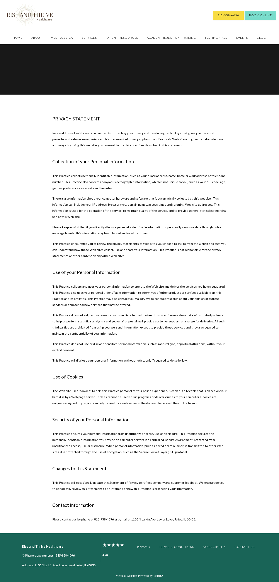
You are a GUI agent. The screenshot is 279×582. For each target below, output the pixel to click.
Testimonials (216, 37)
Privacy (143, 547)
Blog (261, 37)
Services (89, 37)
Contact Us (245, 547)
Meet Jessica (62, 37)
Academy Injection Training (171, 37)
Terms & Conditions (176, 547)
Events (242, 37)
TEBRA (158, 575)
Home (17, 37)
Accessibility (214, 547)
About (36, 37)
